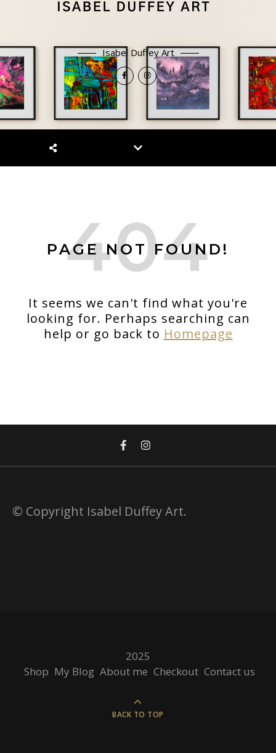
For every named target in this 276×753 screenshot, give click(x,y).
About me (124, 671)
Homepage (198, 333)
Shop (36, 671)
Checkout (175, 671)
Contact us (229, 671)
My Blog (74, 671)
